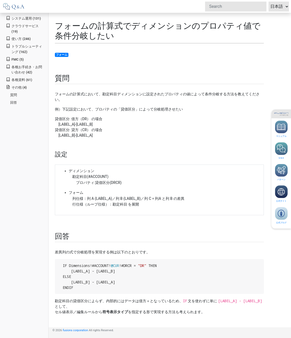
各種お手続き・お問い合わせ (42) (24, 69)
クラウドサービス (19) (22, 28)
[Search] (235, 6)
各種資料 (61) (19, 79)
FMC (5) (15, 59)
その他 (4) (16, 87)
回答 (13, 102)
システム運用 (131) (23, 18)
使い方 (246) (18, 38)
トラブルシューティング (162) (24, 49)
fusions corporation (75, 330)
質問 (13, 95)
